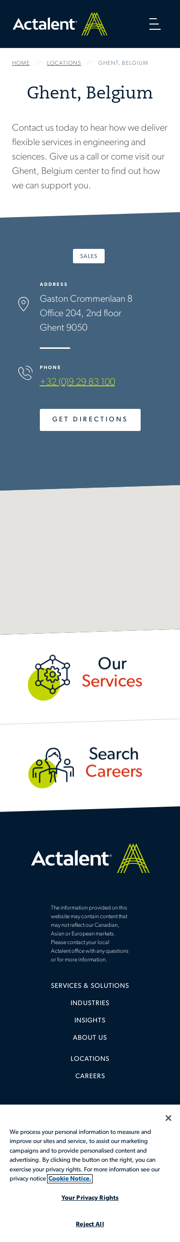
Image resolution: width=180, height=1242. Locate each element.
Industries (90, 1003)
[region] (90, 1173)
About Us (90, 1038)
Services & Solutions (90, 986)
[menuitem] (90, 989)
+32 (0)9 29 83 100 (77, 382)
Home (60, 24)
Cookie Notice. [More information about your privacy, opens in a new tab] (69, 1179)
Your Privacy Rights (90, 1198)
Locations (90, 1059)
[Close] (168, 1118)
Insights (90, 1020)
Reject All (90, 1224)
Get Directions (90, 419)
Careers (90, 1076)
